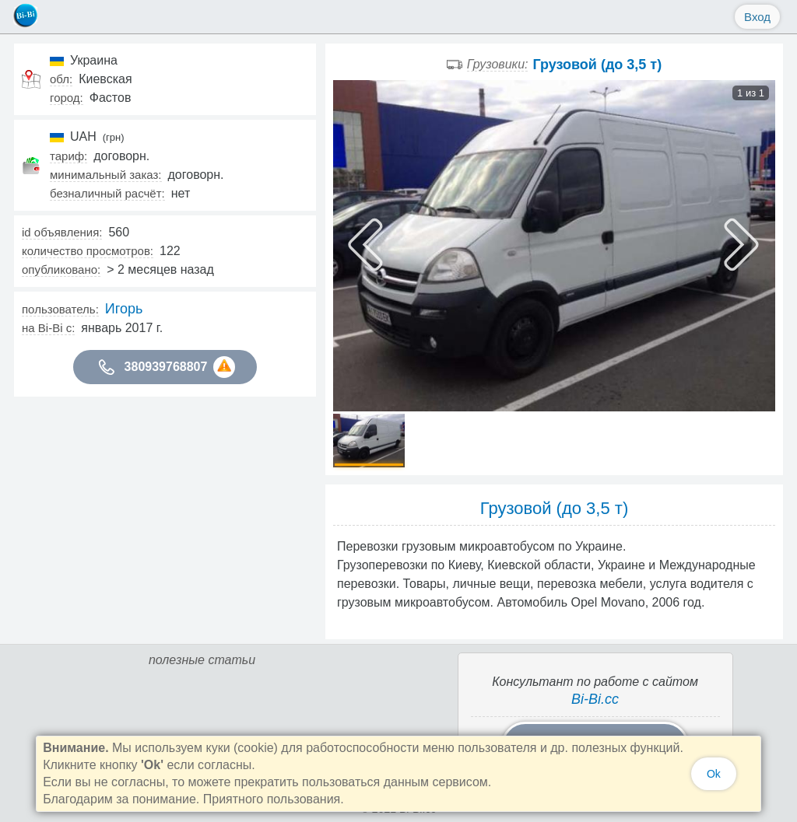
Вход (757, 16)
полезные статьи (202, 659)
